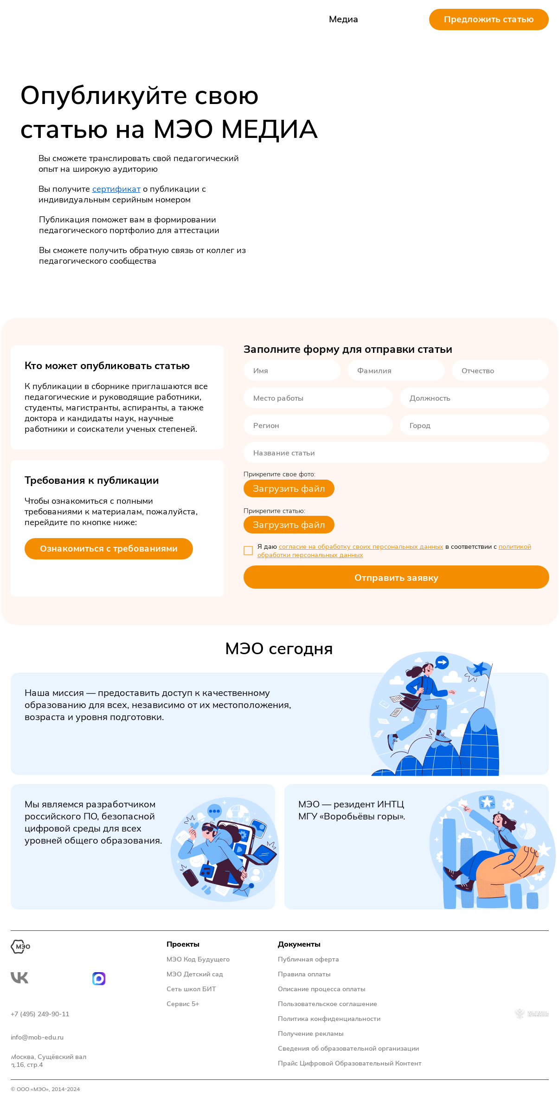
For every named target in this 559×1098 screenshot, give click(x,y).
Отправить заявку (396, 577)
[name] (292, 370)
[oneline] (318, 397)
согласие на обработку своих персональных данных (361, 546)
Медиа (344, 19)
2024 (73, 1088)
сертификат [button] (116, 188)
